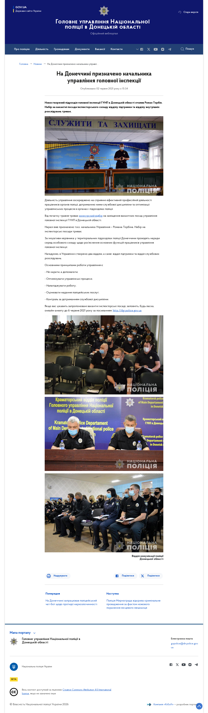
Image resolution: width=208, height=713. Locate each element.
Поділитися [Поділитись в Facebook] (130, 576)
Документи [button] (82, 49)
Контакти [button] (117, 49)
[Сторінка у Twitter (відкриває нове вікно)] (149, 49)
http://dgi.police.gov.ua (127, 310)
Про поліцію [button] (22, 49)
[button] (23, 633)
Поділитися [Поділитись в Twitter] (154, 576)
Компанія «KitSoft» (164, 704)
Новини (38, 64)
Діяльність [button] (41, 49)
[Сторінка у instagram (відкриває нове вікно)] (163, 49)
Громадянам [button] (61, 49)
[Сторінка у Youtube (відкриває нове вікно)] (156, 49)
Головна (23, 64)
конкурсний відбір (91, 215)
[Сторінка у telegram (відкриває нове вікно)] (170, 49)
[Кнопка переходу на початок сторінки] (196, 705)
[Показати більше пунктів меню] (137, 49)
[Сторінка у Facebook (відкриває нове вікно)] (142, 49)
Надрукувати (58, 576)
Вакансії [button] (100, 49)
